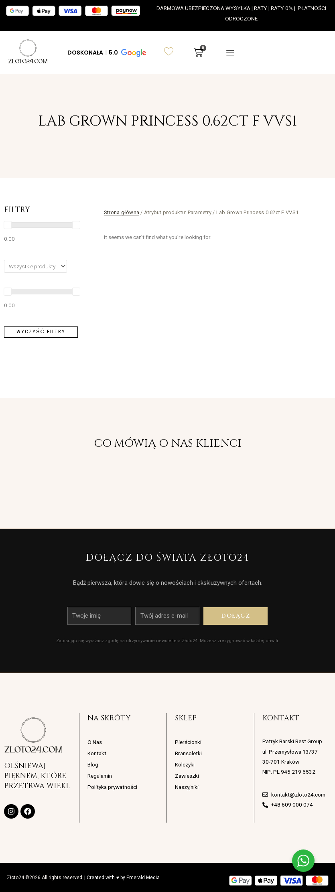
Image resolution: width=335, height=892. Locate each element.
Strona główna (121, 212)
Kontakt (96, 753)
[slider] (8, 225)
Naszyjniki (187, 787)
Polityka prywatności (112, 787)
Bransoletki (188, 753)
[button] (106, 53)
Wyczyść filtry (40, 331)
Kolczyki (185, 764)
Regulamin (99, 775)
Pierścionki (188, 742)
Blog (92, 764)
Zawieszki (187, 775)
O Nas (94, 742)
